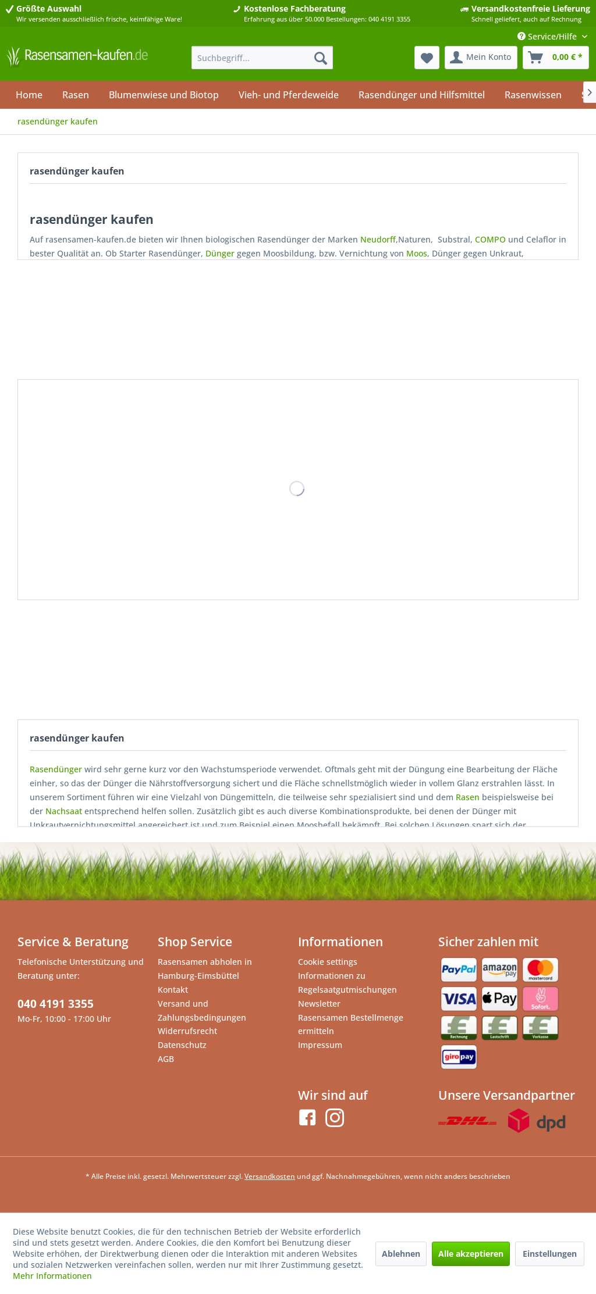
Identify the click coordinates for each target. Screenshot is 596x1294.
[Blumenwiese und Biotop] (164, 95)
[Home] (29, 95)
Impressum (320, 1044)
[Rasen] (75, 95)
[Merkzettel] (426, 57)
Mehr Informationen (52, 1275)
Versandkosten (269, 1176)
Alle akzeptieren (470, 1253)
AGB (166, 1058)
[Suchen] (320, 57)
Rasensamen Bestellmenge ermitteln (350, 1024)
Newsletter (319, 1003)
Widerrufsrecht (187, 1030)
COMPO (490, 239)
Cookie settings (327, 961)
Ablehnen (401, 1253)
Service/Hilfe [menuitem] (548, 36)
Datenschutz (182, 1044)
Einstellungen (550, 1253)
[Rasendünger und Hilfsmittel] (422, 95)
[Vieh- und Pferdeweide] (289, 95)
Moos (416, 253)
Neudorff (378, 239)
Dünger (220, 253)
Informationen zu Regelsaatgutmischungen (347, 982)
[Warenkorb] (556, 57)
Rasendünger (56, 769)
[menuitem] (262, 57)
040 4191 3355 (55, 1003)
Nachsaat (63, 811)
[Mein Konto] (481, 57)
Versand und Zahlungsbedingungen (202, 1010)
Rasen (468, 797)
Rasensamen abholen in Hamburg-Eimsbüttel (205, 968)
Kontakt (173, 989)
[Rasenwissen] (533, 95)
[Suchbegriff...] (262, 57)
